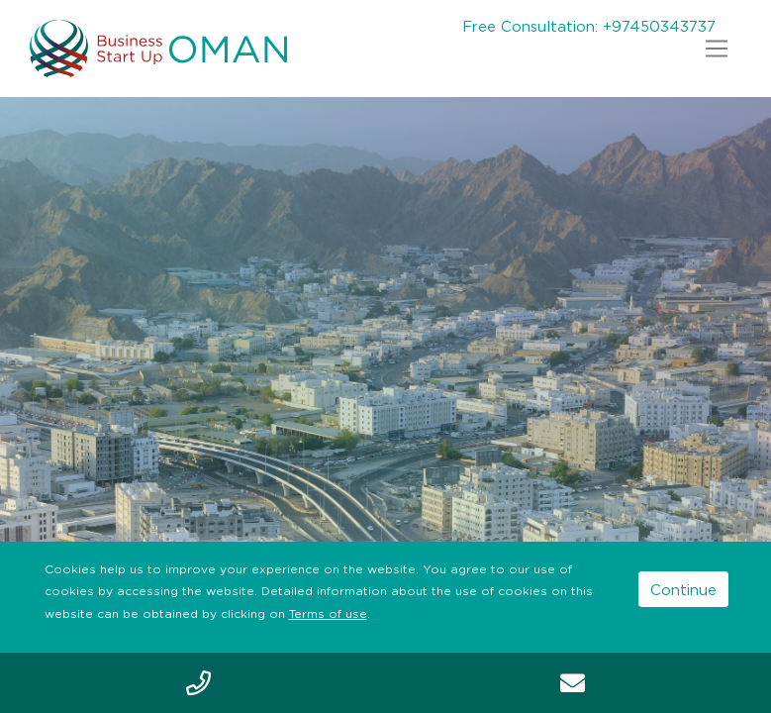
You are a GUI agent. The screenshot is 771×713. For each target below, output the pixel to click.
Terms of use (328, 613)
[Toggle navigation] (717, 48)
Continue (683, 589)
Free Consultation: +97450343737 (589, 26)
